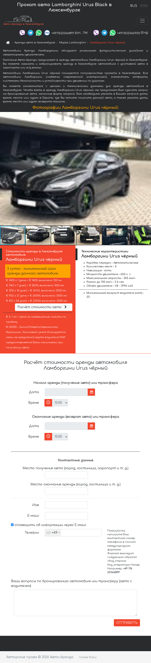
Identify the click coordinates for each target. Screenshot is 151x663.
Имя (35, 505)
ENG (143, 6)
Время (33, 403)
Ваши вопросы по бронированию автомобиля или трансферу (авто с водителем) (71, 583)
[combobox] (53, 532)
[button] (147, 169)
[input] (66, 392)
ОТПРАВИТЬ (127, 623)
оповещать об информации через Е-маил (48, 525)
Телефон (32, 532)
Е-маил (33, 516)
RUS (133, 6)
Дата (34, 392)
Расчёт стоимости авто (42, 307)
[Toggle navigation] (142, 21)
